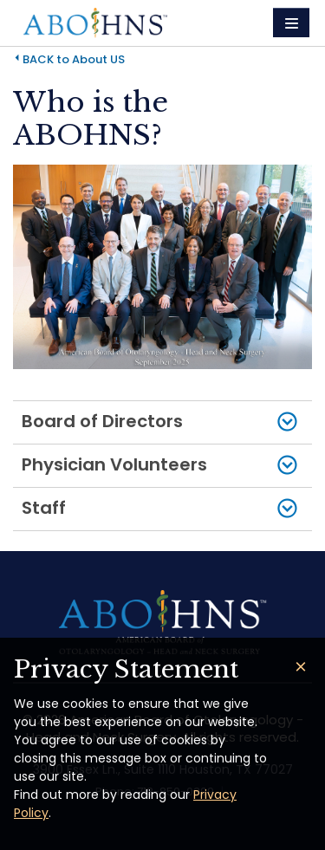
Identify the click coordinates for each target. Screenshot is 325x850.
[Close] (300, 666)
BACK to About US (74, 59)
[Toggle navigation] (291, 22)
